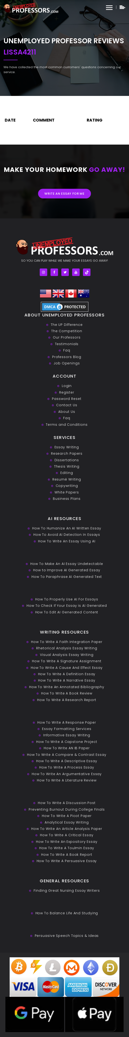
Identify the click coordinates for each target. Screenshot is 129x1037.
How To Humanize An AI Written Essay (66, 528)
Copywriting (67, 485)
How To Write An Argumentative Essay (67, 774)
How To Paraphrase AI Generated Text (66, 576)
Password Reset (67, 398)
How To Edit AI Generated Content (66, 612)
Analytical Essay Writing (67, 822)
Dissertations (67, 460)
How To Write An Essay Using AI (66, 541)
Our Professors (67, 337)
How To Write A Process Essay (66, 767)
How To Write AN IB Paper (67, 748)
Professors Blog (67, 357)
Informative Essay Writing (66, 735)
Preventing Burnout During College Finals (67, 809)
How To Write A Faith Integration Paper (66, 641)
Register (66, 392)
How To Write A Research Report (66, 700)
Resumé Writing (66, 479)
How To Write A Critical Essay (66, 835)
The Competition (66, 331)
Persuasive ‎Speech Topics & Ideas (67, 935)
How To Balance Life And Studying (66, 913)
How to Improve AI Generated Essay (66, 570)
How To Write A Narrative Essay (66, 680)
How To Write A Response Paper (66, 722)
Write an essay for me (64, 193)
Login (67, 385)
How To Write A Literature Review (67, 780)
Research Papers (67, 453)
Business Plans (67, 498)
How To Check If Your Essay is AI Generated (67, 605)
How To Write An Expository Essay (67, 841)
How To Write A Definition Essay (67, 674)
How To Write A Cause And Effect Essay (67, 667)
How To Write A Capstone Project (66, 741)
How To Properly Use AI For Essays (66, 599)
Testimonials (67, 344)
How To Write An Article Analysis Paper (66, 828)
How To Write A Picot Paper (66, 815)
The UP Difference (67, 324)
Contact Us (66, 405)
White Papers (67, 492)
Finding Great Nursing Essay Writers (67, 890)
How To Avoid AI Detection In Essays (66, 534)
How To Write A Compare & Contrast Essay (66, 754)
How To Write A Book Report (66, 854)
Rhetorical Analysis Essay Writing (66, 648)
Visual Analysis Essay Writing (66, 654)
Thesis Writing (67, 466)
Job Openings (67, 363)
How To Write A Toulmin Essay (66, 848)
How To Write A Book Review (66, 693)
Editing (66, 472)
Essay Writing (67, 447)
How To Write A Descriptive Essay (66, 761)
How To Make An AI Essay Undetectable (66, 563)
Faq (66, 350)
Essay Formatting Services (66, 728)
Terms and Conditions (66, 424)
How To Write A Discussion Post (67, 802)
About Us (66, 411)
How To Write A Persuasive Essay (67, 861)
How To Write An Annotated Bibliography (66, 687)
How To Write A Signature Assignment (67, 661)
